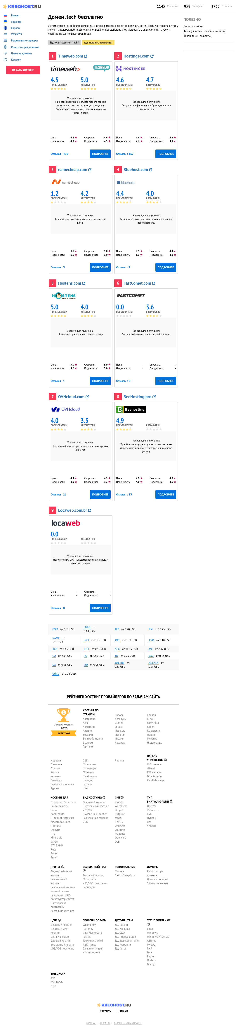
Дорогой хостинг (61, 940)
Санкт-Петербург (125, 874)
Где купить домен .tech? (64, 42)
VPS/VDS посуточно (62, 948)
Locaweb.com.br (74, 509)
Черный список (60, 890)
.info (87, 626)
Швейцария (90, 775)
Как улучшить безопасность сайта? (204, 31)
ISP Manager (154, 771)
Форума (55, 829)
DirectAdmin (154, 775)
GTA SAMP (57, 845)
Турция (55, 787)
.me (150, 648)
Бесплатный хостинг (63, 944)
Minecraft (56, 837)
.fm (150, 628)
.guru (55, 673)
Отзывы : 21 (59, 494)
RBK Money (89, 944)
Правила (123, 1010)
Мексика (152, 738)
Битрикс (120, 813)
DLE (117, 841)
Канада (151, 714)
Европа (119, 714)
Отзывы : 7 (123, 267)
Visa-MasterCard (92, 932)
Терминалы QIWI (93, 940)
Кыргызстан (154, 730)
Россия (55, 771)
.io (85, 655)
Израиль (120, 730)
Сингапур (56, 779)
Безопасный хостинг (63, 886)
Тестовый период (93, 874)
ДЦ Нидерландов (125, 936)
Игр (53, 833)
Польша (55, 767)
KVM (149, 813)
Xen (149, 821)
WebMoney (89, 924)
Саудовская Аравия (62, 783)
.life (86, 648)
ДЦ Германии (123, 944)
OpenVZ (151, 805)
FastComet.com (139, 282)
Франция (88, 771)
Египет (119, 722)
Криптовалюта (91, 952)
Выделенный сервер (95, 813)
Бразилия (88, 734)
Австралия (89, 718)
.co (54, 655)
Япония (119, 759)
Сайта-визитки (59, 805)
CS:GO (54, 841)
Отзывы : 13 (124, 494)
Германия (88, 746)
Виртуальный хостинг (96, 805)
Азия (85, 722)
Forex (54, 853)
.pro (151, 639)
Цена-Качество (60, 936)
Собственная (154, 764)
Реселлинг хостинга (62, 910)
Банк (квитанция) (93, 948)
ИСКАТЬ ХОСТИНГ (23, 70)
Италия (119, 738)
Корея (150, 726)
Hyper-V (151, 817)
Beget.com (64, 732)
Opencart (120, 837)
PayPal (87, 936)
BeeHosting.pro (140, 396)
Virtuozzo (152, 809)
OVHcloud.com (73, 396)
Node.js (151, 959)
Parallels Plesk (155, 779)
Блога (54, 809)
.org (117, 639)
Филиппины (90, 764)
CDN (85, 821)
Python (151, 955)
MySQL (151, 944)
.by (116, 655)
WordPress (121, 805)
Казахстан (121, 742)
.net (86, 639)
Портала (56, 825)
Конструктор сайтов (62, 898)
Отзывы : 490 (59, 153)
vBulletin (120, 829)
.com (55, 628)
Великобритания (93, 738)
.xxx (54, 648)
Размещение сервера (95, 817)
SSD (53, 977)
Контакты (106, 1010)
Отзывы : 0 (123, 380)
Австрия (87, 730)
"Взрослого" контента (63, 801)
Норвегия (56, 759)
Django (151, 963)
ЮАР (85, 787)
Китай (150, 718)
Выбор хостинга (193, 26)
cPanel (151, 767)
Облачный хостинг (94, 801)
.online (119, 662)
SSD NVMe (57, 981)
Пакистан (56, 764)
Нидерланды (154, 742)
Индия (119, 726)
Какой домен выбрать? (197, 36)
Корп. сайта (57, 813)
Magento (120, 833)
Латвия (151, 734)
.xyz (151, 655)
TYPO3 (119, 821)
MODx (118, 817)
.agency (153, 662)
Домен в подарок (157, 878)
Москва (119, 870)
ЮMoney (88, 928)
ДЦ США (120, 932)
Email (54, 856)
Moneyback (89, 878)
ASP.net (151, 940)
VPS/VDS (88, 809)
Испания (120, 734)
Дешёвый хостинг (61, 924)
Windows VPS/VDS (158, 936)
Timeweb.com (72, 55)
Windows (152, 932)
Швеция (87, 779)
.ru (86, 664)
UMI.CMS (120, 825)
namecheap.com (74, 169)
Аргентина (89, 726)
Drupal (119, 809)
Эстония (87, 783)
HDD (53, 985)
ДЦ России (121, 924)
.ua (54, 664)
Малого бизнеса (60, 821)
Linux (150, 928)
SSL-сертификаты (157, 882)
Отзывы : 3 (58, 267)
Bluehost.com (138, 169)
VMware (152, 825)
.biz (116, 628)
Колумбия (153, 722)
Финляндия (89, 767)
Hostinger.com (139, 55)
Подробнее (100, 153)
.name (56, 637)
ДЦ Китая (120, 948)
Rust (53, 849)
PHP (149, 948)
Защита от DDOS (61, 894)
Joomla (119, 801)
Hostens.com (71, 282)
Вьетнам (88, 742)
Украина (56, 775)
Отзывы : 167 (125, 153)
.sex (117, 648)
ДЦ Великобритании (127, 940)
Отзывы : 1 (58, 380)
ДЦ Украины (122, 928)
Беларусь (120, 718)
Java (149, 952)
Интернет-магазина (62, 817)
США (85, 759)
